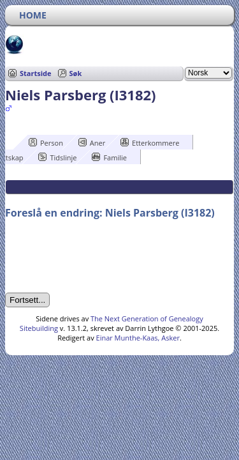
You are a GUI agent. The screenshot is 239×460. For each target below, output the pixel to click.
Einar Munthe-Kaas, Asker (138, 337)
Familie (109, 157)
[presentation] (102, 256)
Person (46, 142)
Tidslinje (57, 157)
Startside (36, 73)
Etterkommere (149, 142)
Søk (75, 73)
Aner (91, 142)
